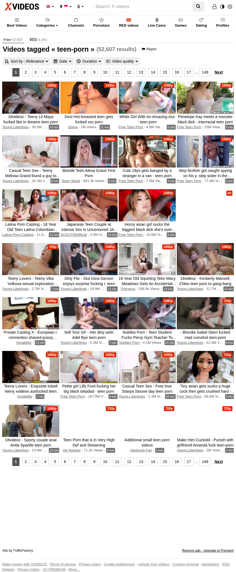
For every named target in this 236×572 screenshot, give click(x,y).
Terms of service (63, 564)
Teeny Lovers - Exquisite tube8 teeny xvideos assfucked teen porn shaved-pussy (31, 391)
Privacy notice (29, 569)
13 (141, 72)
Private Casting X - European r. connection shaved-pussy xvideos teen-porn (31, 337)
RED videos (129, 22)
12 (129, 72)
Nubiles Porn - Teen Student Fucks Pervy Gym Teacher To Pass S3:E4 (147, 337)
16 (177, 72)
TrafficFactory (23, 551)
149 (205, 72)
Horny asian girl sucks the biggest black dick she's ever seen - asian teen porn (147, 229)
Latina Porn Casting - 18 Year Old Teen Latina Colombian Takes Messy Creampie (30, 229)
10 (105, 72)
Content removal (185, 564)
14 (153, 72)
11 (117, 72)
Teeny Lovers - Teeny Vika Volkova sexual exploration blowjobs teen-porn (30, 283)
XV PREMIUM (54, 569)
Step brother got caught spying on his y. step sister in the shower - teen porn (205, 175)
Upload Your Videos (153, 564)
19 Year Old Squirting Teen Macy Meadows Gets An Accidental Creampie (147, 283)
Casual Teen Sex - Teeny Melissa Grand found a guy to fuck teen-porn (30, 175)
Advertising (210, 564)
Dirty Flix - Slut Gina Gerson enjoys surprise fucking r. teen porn (89, 283)
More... (74, 569)
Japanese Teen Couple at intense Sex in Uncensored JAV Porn (88, 229)
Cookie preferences (119, 564)
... (196, 72)
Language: (48, 6)
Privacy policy (90, 564)
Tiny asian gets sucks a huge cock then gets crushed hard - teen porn (205, 391)
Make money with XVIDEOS (24, 564)
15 (165, 72)
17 (189, 72)
